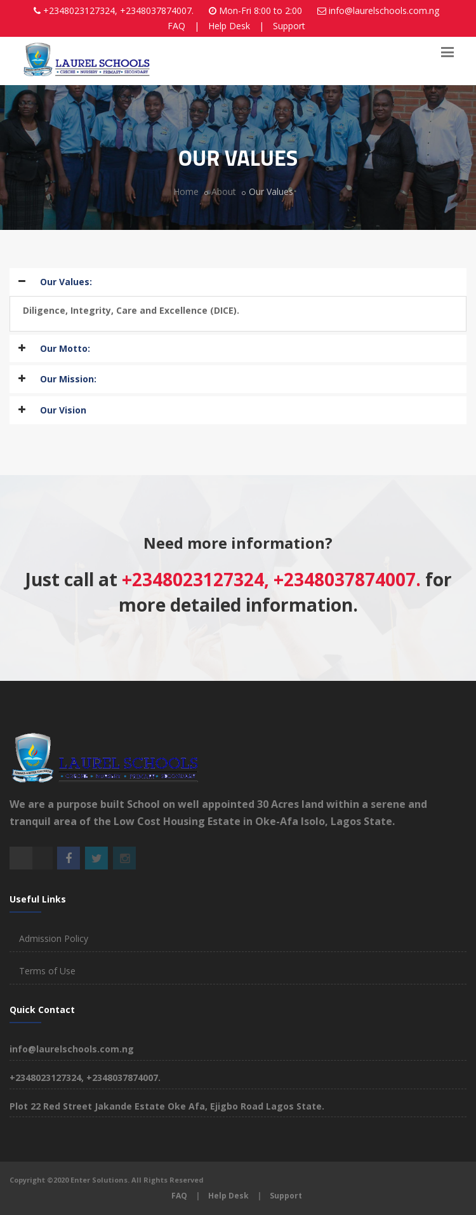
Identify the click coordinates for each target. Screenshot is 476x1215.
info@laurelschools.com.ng (384, 10)
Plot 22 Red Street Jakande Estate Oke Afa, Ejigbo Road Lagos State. (167, 1106)
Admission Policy (53, 938)
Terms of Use (47, 971)
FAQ (176, 26)
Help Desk (229, 26)
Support (289, 26)
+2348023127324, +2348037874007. (118, 10)
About (223, 191)
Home (186, 191)
